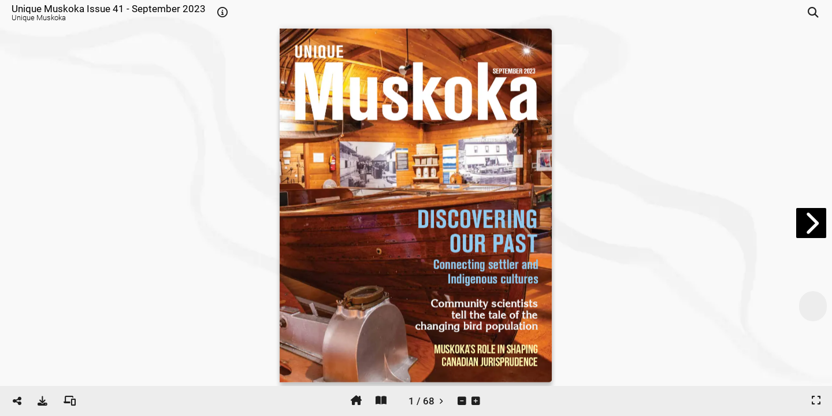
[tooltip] (222, 12)
